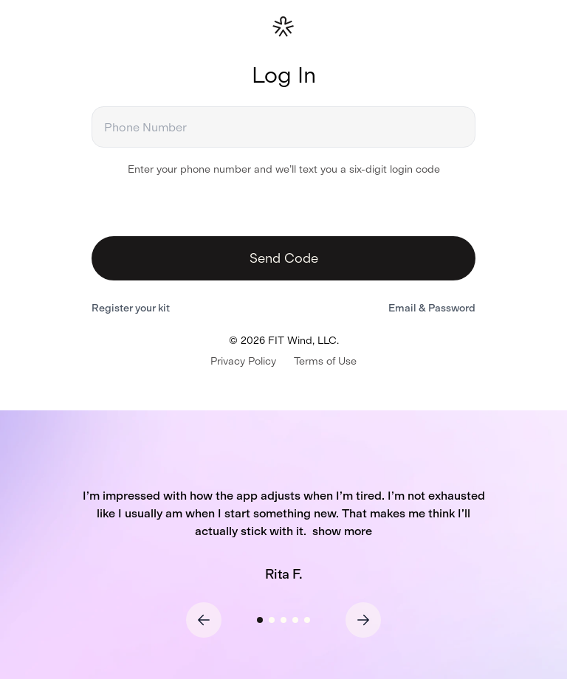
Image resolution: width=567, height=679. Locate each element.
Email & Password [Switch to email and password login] (431, 308)
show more (342, 531)
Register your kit (131, 308)
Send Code (284, 258)
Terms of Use (325, 361)
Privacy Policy (243, 361)
